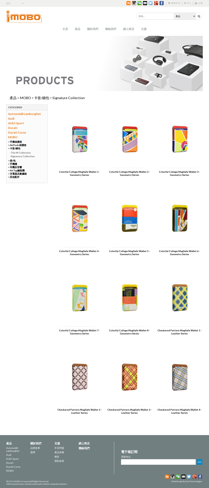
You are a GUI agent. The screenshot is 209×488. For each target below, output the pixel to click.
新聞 (32, 452)
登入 (187, 3)
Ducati (12, 128)
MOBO (25, 98)
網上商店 (128, 29)
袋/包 (13, 160)
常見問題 (59, 447)
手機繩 (13, 163)
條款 (56, 456)
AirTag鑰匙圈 (17, 170)
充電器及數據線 (18, 173)
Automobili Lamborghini (24, 114)
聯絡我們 (110, 29)
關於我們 (92, 29)
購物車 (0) (174, 3)
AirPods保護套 (18, 145)
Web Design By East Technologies (186, 481)
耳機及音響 (16, 167)
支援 (144, 29)
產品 (77, 29)
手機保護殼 (16, 141)
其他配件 (14, 176)
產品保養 (59, 452)
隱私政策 (59, 460)
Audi (11, 118)
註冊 (199, 3)
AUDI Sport (16, 123)
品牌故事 (35, 447)
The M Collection (21, 152)
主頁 (65, 29)
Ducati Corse (17, 132)
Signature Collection (68, 98)
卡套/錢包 (41, 98)
